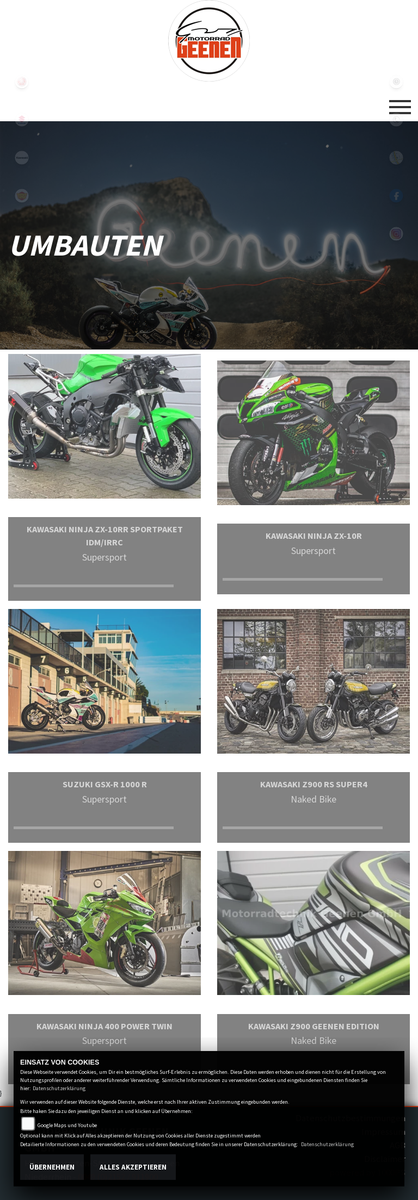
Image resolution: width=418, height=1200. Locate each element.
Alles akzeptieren (133, 1167)
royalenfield (21, 195)
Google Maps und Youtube (67, 1125)
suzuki (21, 119)
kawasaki (21, 157)
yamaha (21, 81)
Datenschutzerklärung (59, 1088)
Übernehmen (52, 1167)
